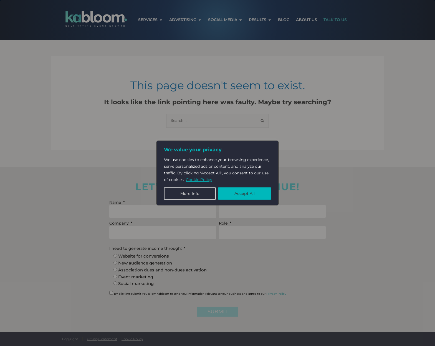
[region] (217, 173)
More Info (189, 193)
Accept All (244, 193)
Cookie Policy (199, 179)
